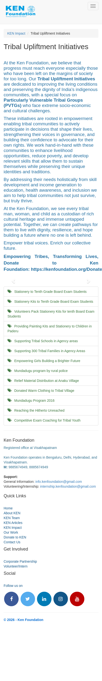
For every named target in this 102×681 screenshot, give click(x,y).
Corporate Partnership (20, 561)
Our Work (11, 532)
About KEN (12, 513)
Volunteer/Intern (16, 566)
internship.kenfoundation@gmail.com (68, 486)
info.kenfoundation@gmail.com (59, 482)
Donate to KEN (15, 537)
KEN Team (12, 518)
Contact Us (12, 542)
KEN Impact (16, 33)
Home (8, 508)
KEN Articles (13, 523)
